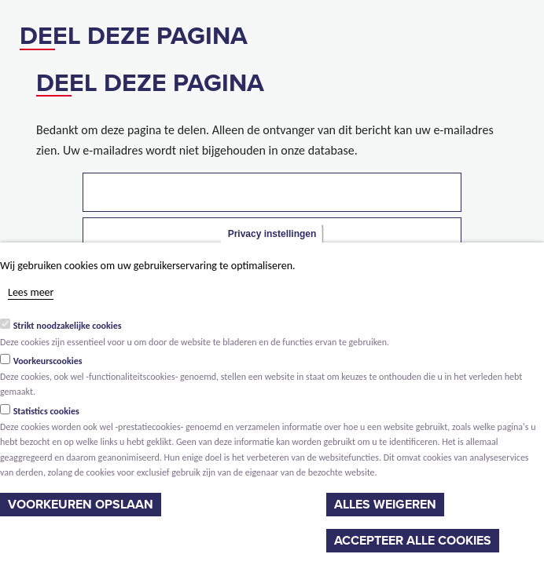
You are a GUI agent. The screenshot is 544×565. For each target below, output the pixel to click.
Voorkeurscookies (48, 360)
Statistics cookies (46, 411)
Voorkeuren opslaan (80, 504)
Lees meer (30, 292)
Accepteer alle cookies (412, 541)
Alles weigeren (385, 504)
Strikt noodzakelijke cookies (67, 325)
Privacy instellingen (272, 233)
